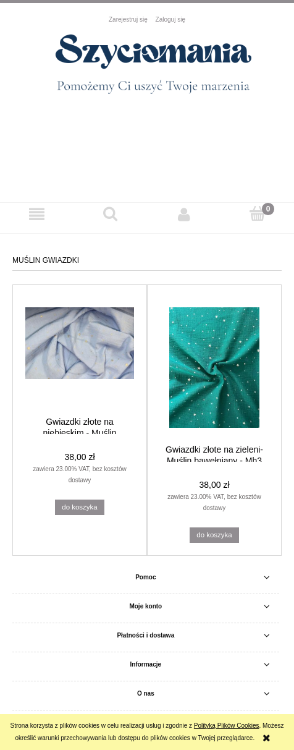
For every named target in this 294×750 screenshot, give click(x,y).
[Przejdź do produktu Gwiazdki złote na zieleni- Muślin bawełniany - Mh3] (214, 367)
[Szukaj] (110, 213)
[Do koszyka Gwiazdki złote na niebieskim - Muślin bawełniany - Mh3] (79, 508)
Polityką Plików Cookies (226, 725)
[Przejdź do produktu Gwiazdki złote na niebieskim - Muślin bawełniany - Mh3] (79, 353)
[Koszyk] (257, 213)
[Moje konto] (183, 214)
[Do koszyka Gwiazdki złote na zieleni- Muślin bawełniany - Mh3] (214, 535)
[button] (37, 214)
